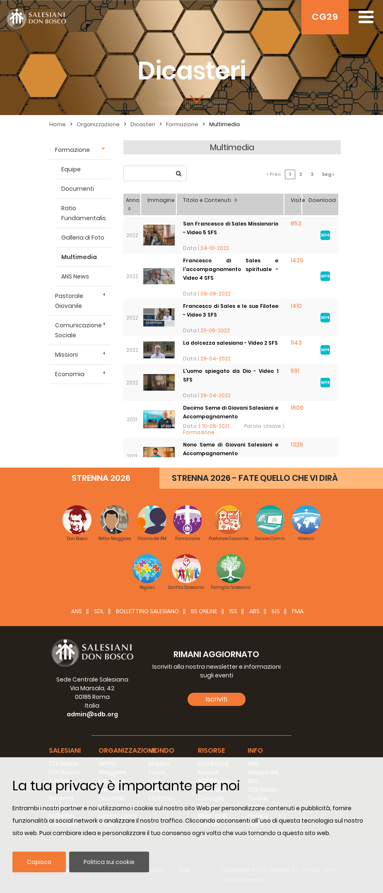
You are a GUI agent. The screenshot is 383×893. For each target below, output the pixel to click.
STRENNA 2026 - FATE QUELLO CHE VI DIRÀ (255, 478)
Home (57, 124)
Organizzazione (98, 124)
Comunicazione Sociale (78, 330)
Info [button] (255, 750)
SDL (99, 611)
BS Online (204, 611)
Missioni (66, 354)
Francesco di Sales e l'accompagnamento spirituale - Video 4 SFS (230, 269)
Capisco (39, 862)
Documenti (77, 189)
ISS (233, 611)
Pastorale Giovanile (69, 301)
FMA (298, 611)
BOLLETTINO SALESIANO (147, 611)
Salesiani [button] (65, 750)
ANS (76, 611)
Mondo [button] (161, 750)
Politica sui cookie (109, 862)
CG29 (325, 16)
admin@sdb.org (92, 714)
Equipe (71, 169)
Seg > (328, 174)
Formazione (182, 124)
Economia (69, 374)
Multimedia (224, 124)
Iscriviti (216, 699)
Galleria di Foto (82, 237)
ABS (254, 611)
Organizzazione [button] (127, 750)
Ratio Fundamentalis (83, 213)
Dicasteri (142, 124)
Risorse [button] (211, 750)
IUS (276, 611)
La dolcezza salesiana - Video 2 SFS (230, 342)
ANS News (75, 276)
